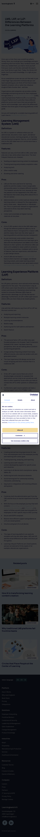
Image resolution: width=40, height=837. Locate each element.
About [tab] (33, 400)
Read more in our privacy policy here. (21, 422)
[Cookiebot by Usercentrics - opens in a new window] (30, 395)
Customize (20, 435)
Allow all (20, 430)
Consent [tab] (7, 400)
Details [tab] (20, 400)
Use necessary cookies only (20, 441)
